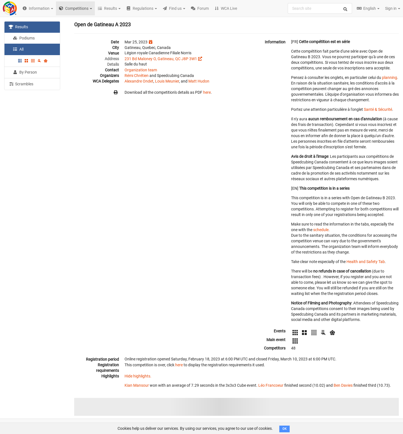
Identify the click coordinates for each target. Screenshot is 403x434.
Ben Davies (343, 385)
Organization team (141, 70)
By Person (25, 72)
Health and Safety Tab (365, 261)
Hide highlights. (138, 376)
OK (284, 429)
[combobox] (320, 8)
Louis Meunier (167, 81)
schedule (321, 229)
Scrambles (21, 83)
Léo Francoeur (270, 385)
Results (18, 27)
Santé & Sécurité (378, 109)
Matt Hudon (198, 81)
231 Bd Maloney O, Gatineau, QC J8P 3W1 (161, 59)
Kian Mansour (137, 385)
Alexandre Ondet (139, 81)
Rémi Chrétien (137, 75)
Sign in (392, 8)
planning (389, 77)
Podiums (24, 38)
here (207, 92)
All (18, 49)
